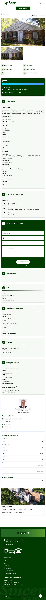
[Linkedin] (28, 533)
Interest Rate (5, 456)
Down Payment (5, 444)
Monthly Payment (7, 477)
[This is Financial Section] (12, 73)
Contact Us (7, 565)
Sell (5, 560)
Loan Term (4, 450)
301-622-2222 (24, 265)
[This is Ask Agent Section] (34, 65)
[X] (24, 533)
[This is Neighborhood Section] (34, 69)
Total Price (4, 438)
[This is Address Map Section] (12, 69)
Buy (5, 563)
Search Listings (8, 570)
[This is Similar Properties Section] (34, 73)
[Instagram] (21, 533)
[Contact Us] (23, 8)
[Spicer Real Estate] (10, 3)
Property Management (10, 573)
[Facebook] (18, 533)
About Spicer (8, 568)
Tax (3, 462)
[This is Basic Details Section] (12, 65)
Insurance (4, 468)
